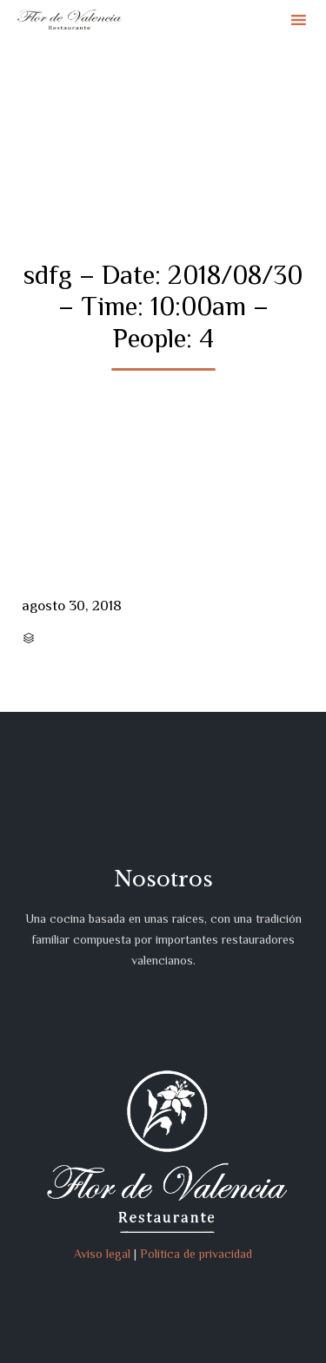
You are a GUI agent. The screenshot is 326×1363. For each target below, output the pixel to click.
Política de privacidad (196, 1254)
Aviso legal (102, 1254)
